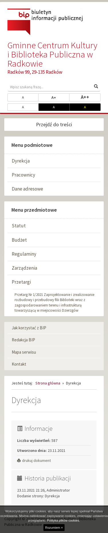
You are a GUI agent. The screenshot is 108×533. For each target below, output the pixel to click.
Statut (19, 226)
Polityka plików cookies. (63, 520)
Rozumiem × (54, 527)
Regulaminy (24, 254)
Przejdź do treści (54, 124)
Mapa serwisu (24, 352)
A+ (60, 97)
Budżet (19, 240)
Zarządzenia (24, 268)
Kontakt (19, 364)
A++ (91, 96)
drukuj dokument (34, 460)
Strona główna (47, 383)
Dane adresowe (27, 189)
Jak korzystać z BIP (29, 327)
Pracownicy (23, 175)
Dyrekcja (21, 161)
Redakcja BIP (23, 339)
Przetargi (21, 282)
